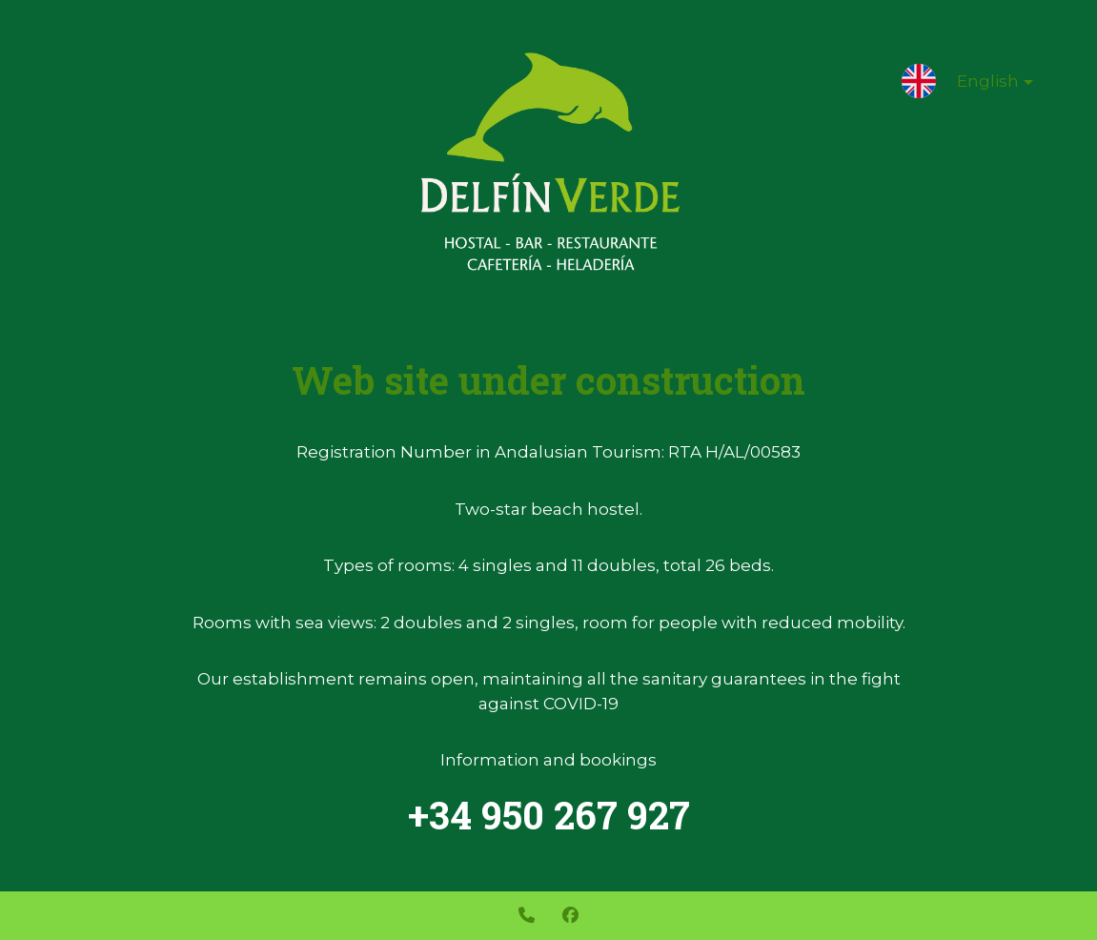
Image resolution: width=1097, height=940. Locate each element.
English (980, 85)
